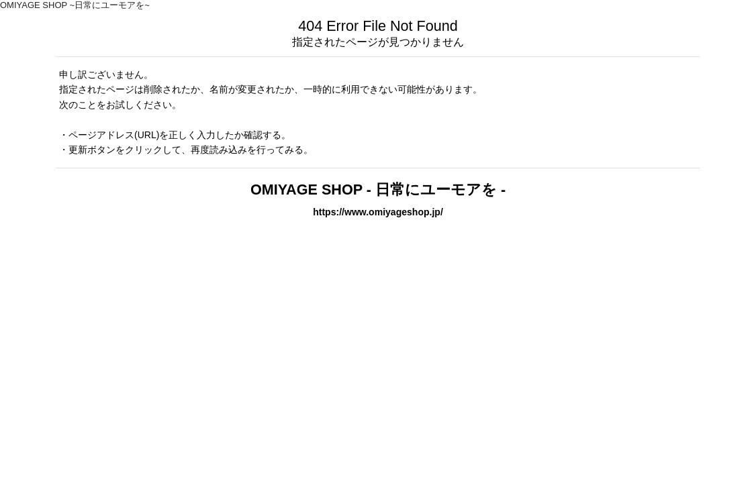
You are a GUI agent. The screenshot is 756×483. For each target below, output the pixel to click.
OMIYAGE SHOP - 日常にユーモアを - (378, 189)
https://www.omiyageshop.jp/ (378, 212)
